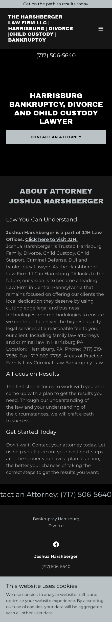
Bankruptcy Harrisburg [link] (56, 518)
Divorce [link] (56, 525)
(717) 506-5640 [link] (56, 55)
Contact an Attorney (56, 137)
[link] (41, 40)
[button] (101, 29)
